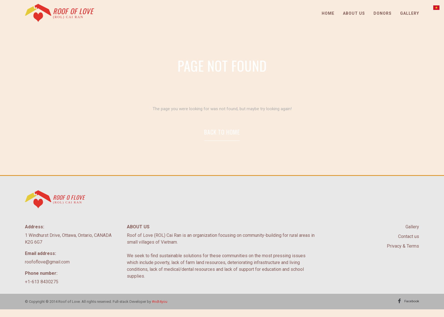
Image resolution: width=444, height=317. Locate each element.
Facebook (410, 308)
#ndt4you (159, 309)
